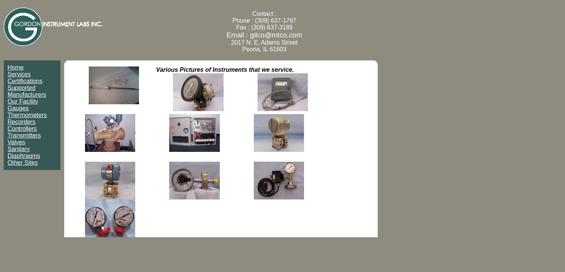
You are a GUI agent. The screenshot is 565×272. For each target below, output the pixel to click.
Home (16, 67)
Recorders (22, 122)
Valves (16, 142)
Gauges (18, 108)
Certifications (25, 81)
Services (19, 74)
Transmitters (24, 135)
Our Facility (23, 101)
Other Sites (23, 162)
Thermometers (27, 115)
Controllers (22, 128)
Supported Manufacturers (27, 91)
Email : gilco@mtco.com (264, 35)
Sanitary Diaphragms (24, 152)
